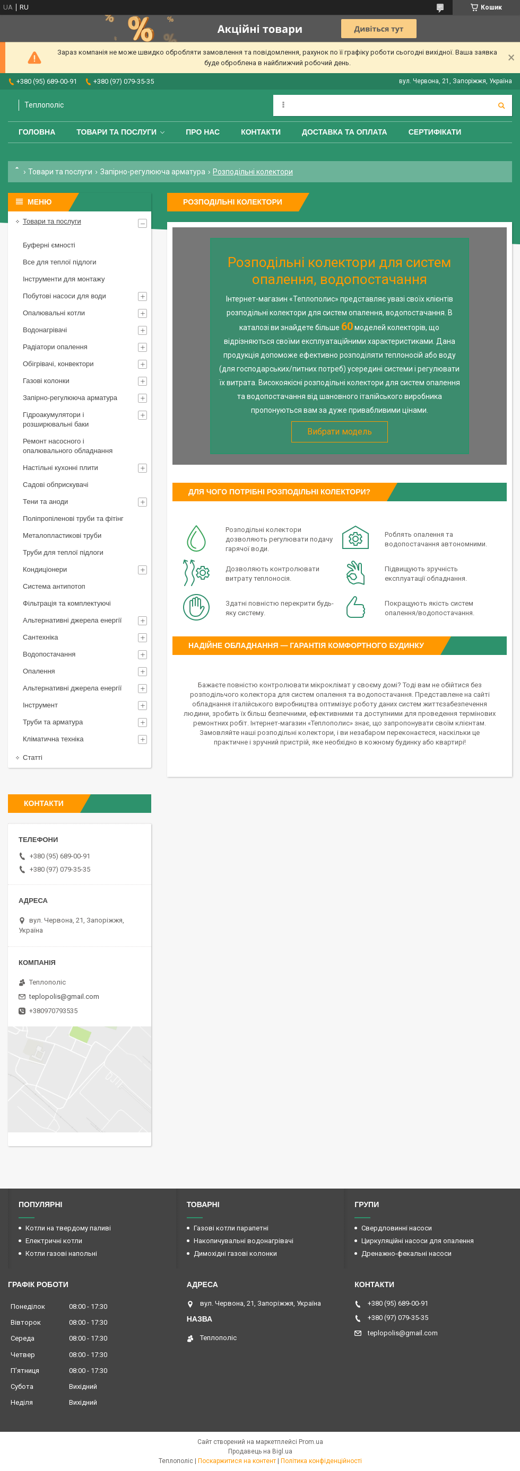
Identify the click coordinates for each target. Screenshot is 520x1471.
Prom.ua (311, 1442)
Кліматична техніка (53, 739)
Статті (32, 757)
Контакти (261, 132)
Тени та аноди (45, 502)
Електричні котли (53, 1241)
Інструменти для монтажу (64, 279)
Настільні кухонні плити (60, 468)
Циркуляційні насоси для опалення (417, 1241)
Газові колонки (46, 381)
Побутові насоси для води (64, 296)
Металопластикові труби (62, 535)
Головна (37, 132)
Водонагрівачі (45, 330)
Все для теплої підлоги (60, 262)
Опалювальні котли (54, 313)
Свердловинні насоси (396, 1228)
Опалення (39, 671)
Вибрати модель (339, 432)
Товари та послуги (116, 132)
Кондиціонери (45, 569)
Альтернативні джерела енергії (72, 620)
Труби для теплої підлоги (63, 552)
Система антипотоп (54, 586)
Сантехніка (40, 637)
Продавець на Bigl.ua (260, 1451)
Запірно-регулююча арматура (152, 171)
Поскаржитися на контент (237, 1461)
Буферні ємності (49, 245)
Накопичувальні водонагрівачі (243, 1241)
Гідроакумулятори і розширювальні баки (56, 419)
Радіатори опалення (55, 347)
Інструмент (40, 705)
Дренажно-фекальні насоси (406, 1253)
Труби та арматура (53, 722)
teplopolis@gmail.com (64, 996)
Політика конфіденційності (321, 1461)
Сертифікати (435, 132)
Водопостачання (49, 654)
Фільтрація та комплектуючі (67, 603)
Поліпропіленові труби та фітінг (73, 518)
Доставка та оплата (344, 132)
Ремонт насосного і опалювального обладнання (67, 446)
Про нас (203, 132)
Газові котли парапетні (231, 1228)
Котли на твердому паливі (68, 1228)
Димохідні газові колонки (235, 1253)
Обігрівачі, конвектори (58, 364)
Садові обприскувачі (55, 485)
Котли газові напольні (61, 1253)
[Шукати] (501, 105)
